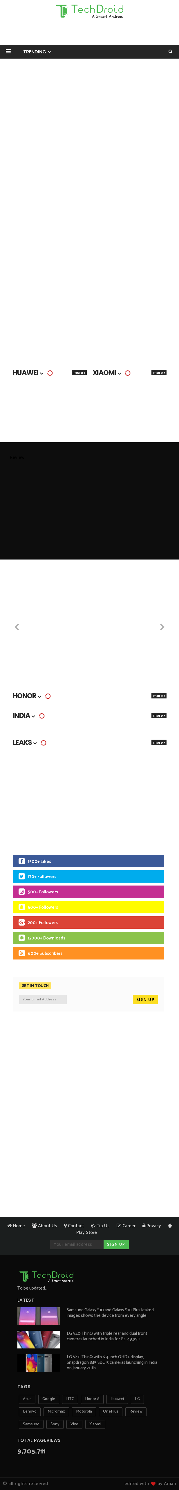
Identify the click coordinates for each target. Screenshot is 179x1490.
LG (137, 1399)
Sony (54, 1424)
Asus (27, 1399)
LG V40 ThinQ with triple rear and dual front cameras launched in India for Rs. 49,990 (107, 1336)
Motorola (84, 1411)
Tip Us (100, 1226)
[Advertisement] (90, 33)
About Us (44, 1226)
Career (126, 1226)
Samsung (31, 1424)
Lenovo (30, 1411)
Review (135, 1411)
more (78, 372)
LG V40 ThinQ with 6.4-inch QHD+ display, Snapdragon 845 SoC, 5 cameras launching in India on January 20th (112, 1362)
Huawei (117, 1399)
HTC (70, 1399)
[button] (8, 51)
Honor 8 (92, 1399)
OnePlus (110, 1411)
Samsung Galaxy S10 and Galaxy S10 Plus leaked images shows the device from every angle (110, 1312)
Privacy (151, 1226)
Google (48, 1399)
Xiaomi (95, 1424)
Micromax (56, 1411)
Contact (74, 1226)
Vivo (74, 1424)
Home (16, 1226)
